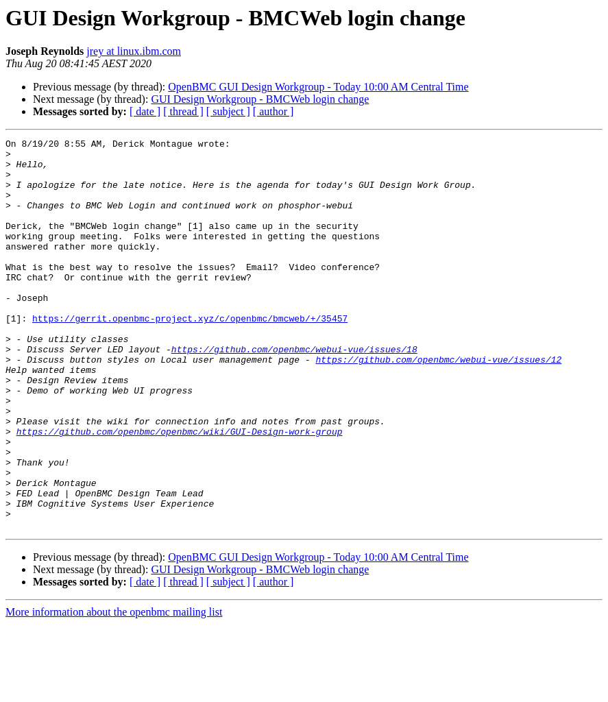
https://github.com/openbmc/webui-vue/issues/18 (294, 392)
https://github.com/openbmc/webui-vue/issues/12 (438, 404)
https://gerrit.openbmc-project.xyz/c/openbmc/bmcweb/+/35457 (190, 355)
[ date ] (145, 111)
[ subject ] (228, 111)
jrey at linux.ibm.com (133, 51)
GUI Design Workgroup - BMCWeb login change (260, 99)
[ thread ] (183, 111)
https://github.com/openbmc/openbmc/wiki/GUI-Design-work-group (179, 491)
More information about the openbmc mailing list (113, 690)
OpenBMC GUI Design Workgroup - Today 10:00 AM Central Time (318, 87)
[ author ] (273, 111)
